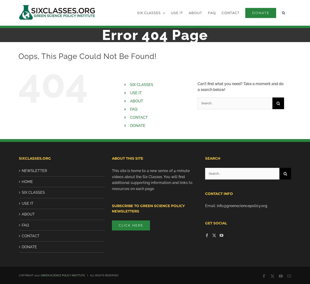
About (28, 214)
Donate (29, 247)
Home (27, 182)
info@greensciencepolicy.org (242, 206)
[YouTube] (221, 235)
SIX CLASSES (141, 85)
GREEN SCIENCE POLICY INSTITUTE (63, 275)
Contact (30, 236)
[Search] (278, 103)
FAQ (133, 109)
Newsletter (34, 171)
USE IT (136, 93)
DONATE (137, 125)
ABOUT (136, 101)
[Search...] (235, 103)
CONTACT (139, 117)
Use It (27, 203)
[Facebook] (207, 235)
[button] (283, 13)
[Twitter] (214, 235)
